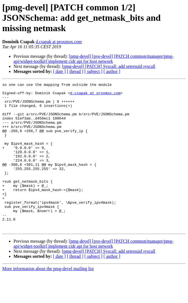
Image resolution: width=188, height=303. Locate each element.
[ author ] (112, 71)
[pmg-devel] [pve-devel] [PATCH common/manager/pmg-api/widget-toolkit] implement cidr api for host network (93, 59)
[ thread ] (75, 71)
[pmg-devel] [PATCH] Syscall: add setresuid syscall (108, 66)
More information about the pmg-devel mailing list (48, 298)
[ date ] (59, 71)
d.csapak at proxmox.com (59, 41)
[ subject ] (93, 71)
